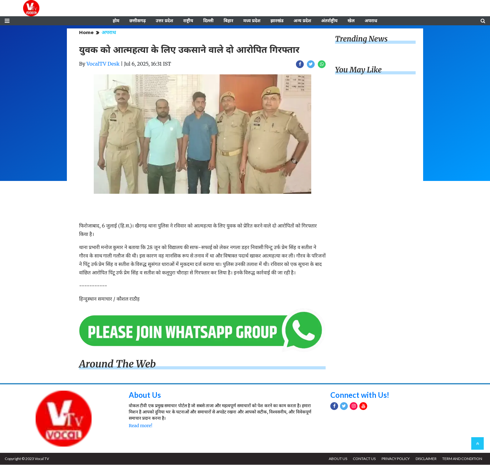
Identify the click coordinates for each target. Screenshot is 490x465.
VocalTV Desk (103, 64)
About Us (145, 395)
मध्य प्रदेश (251, 20)
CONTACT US (363, 459)
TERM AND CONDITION (462, 459)
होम (116, 20)
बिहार (228, 20)
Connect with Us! (360, 395)
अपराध (371, 20)
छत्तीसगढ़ (137, 20)
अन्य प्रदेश (302, 20)
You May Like (358, 70)
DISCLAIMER (425, 459)
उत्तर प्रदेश (164, 20)
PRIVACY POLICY (395, 459)
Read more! (140, 426)
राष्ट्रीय (188, 20)
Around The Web (117, 364)
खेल (351, 20)
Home (86, 33)
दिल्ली (208, 20)
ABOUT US (337, 459)
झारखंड (276, 20)
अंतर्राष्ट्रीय (329, 20)
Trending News (361, 39)
